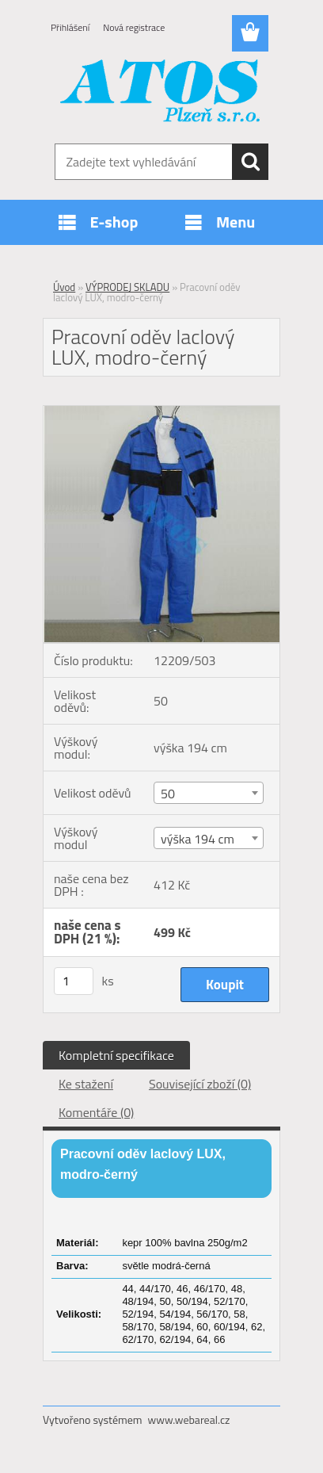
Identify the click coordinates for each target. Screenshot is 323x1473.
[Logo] (161, 92)
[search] (250, 161)
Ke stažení (86, 1083)
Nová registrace (134, 27)
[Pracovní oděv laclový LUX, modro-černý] (161, 412)
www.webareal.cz (189, 1419)
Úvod (64, 287)
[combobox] (209, 793)
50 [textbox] (168, 793)
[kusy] (73, 981)
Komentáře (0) (96, 1112)
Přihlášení (70, 27)
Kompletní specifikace (116, 1055)
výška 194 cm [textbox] (197, 838)
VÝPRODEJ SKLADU (127, 287)
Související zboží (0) (200, 1083)
